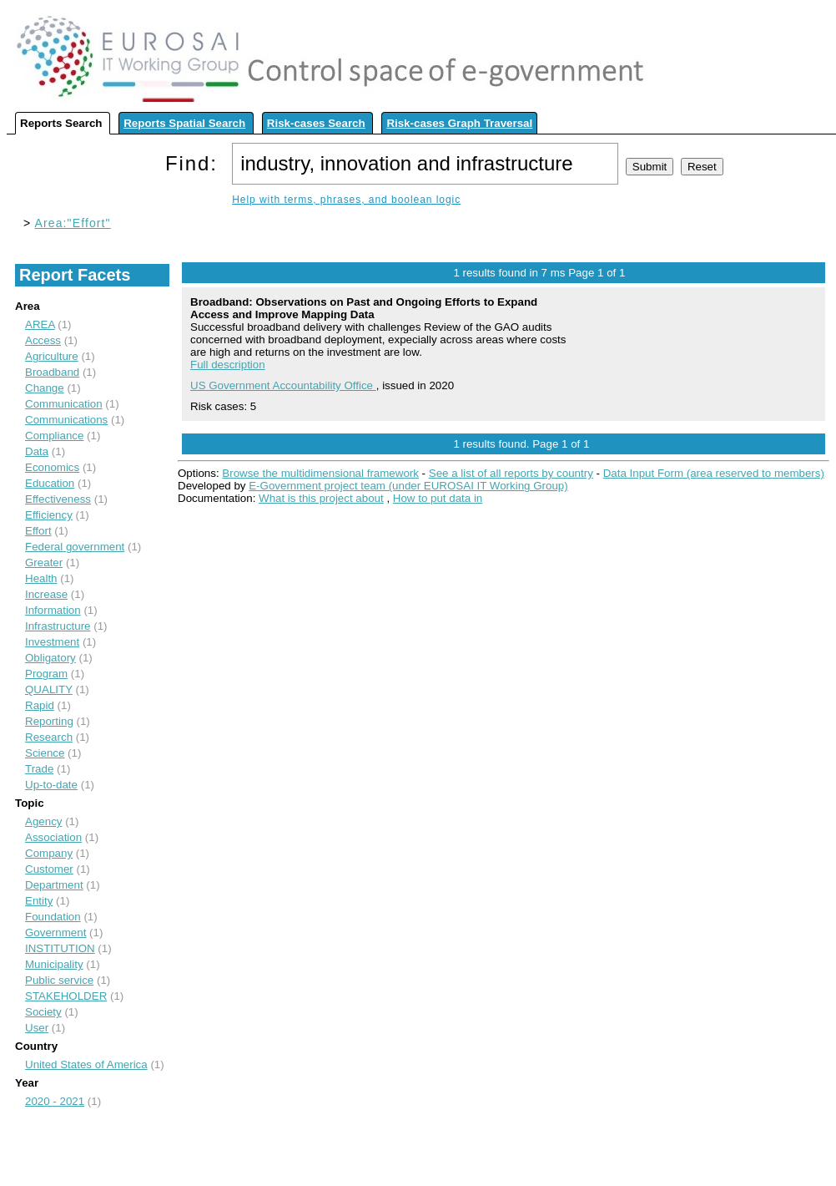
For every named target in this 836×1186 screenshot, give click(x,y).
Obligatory (50, 657)
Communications (66, 419)
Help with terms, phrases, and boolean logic (346, 199)
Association (53, 837)
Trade (39, 769)
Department (54, 885)
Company (49, 853)
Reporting (49, 721)
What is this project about (321, 498)
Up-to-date (51, 784)
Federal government (74, 546)
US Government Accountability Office (283, 385)
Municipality (54, 964)
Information (53, 610)
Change (44, 388)
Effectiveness (58, 499)
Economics (52, 467)
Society (43, 1012)
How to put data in (437, 498)
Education (49, 483)
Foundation (53, 916)
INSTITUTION (60, 948)
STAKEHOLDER (66, 996)
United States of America (86, 1064)
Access (43, 340)
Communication (64, 404)
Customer (49, 869)
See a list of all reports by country (511, 473)
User (36, 1027)
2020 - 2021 (54, 1101)
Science (44, 753)
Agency (43, 821)
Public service (59, 980)
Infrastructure (58, 626)
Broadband (52, 372)
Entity (39, 901)
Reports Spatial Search (184, 123)
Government (55, 932)
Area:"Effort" (73, 223)
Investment (52, 642)
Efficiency (49, 515)
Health (41, 578)
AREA (40, 324)
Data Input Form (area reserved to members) (713, 473)
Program (46, 673)
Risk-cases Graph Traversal (459, 123)
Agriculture (51, 356)
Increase (46, 594)
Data (36, 451)
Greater (44, 562)
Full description (227, 364)
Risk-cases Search (316, 123)
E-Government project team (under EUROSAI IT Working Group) (408, 485)
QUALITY (49, 689)
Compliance (54, 435)
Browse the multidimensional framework (320, 473)
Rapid (39, 705)
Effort (38, 531)
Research (49, 737)
